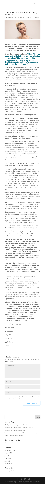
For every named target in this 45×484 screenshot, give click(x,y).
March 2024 (8, 464)
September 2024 (10, 450)
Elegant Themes (18, 482)
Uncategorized (27, 17)
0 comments (36, 17)
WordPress (36, 482)
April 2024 (8, 461)
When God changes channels (14, 436)
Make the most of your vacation (15, 430)
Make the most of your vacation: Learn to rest (19, 427)
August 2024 (8, 453)
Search (38, 417)
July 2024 (7, 456)
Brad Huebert (9, 17)
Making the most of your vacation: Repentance (19, 425)
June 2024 (8, 458)
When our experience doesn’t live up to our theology (21, 433)
